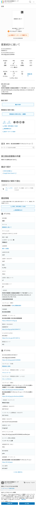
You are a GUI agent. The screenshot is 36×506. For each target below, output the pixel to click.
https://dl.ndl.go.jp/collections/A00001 (13, 396)
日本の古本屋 (7, 171)
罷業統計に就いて (7, 227)
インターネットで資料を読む (8, 488)
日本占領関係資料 (16, 305)
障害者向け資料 (6, 366)
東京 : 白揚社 (5, 248)
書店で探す (18, 104)
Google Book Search (9, 173)
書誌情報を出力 (6, 128)
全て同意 (27, 503)
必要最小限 (9, 503)
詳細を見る (29, 74)
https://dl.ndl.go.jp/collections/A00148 (13, 389)
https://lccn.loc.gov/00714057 (11, 338)
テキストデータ (6, 373)
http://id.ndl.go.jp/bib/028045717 (11, 329)
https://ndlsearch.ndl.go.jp (9, 320)
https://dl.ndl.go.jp (7, 462)
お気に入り (4, 122)
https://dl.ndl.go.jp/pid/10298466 (11, 360)
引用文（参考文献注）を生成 (10, 126)
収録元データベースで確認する (18, 35)
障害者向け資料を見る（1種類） (18, 114)
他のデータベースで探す (8, 131)
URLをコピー (9, 122)
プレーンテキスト (8, 189)
